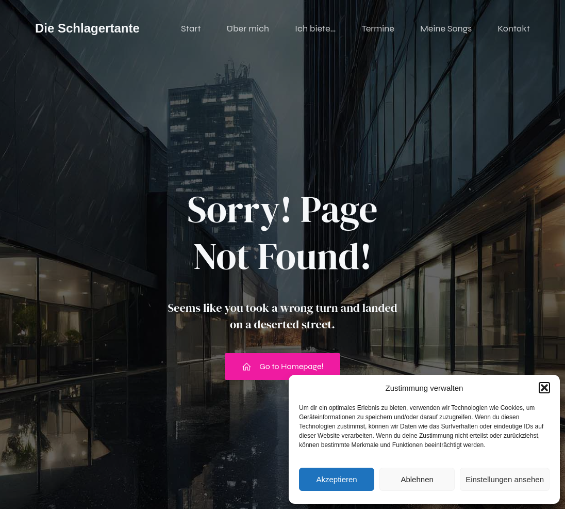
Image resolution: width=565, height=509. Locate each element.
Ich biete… (315, 28)
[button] (544, 388)
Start (191, 28)
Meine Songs (446, 28)
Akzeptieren (336, 479)
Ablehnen (417, 479)
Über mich (248, 28)
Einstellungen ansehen (505, 479)
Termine (377, 28)
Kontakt (513, 28)
